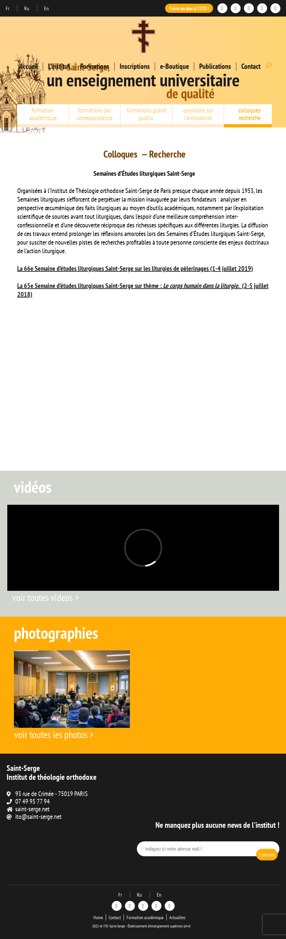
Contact (250, 66)
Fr (8, 8)
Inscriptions (135, 66)
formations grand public (146, 114)
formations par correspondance (95, 114)
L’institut (59, 66)
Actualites (177, 917)
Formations (94, 66)
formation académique (43, 114)
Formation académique (145, 917)
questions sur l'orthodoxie (198, 114)
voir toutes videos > (45, 597)
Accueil (28, 66)
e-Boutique (174, 66)
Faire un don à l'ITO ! (189, 8)
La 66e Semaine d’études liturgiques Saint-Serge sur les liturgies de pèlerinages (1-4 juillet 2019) (135, 268)
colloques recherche (249, 114)
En (46, 8)
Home (98, 917)
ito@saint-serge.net (38, 816)
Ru (27, 8)
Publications (215, 66)
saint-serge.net (32, 809)
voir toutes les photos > (53, 734)
